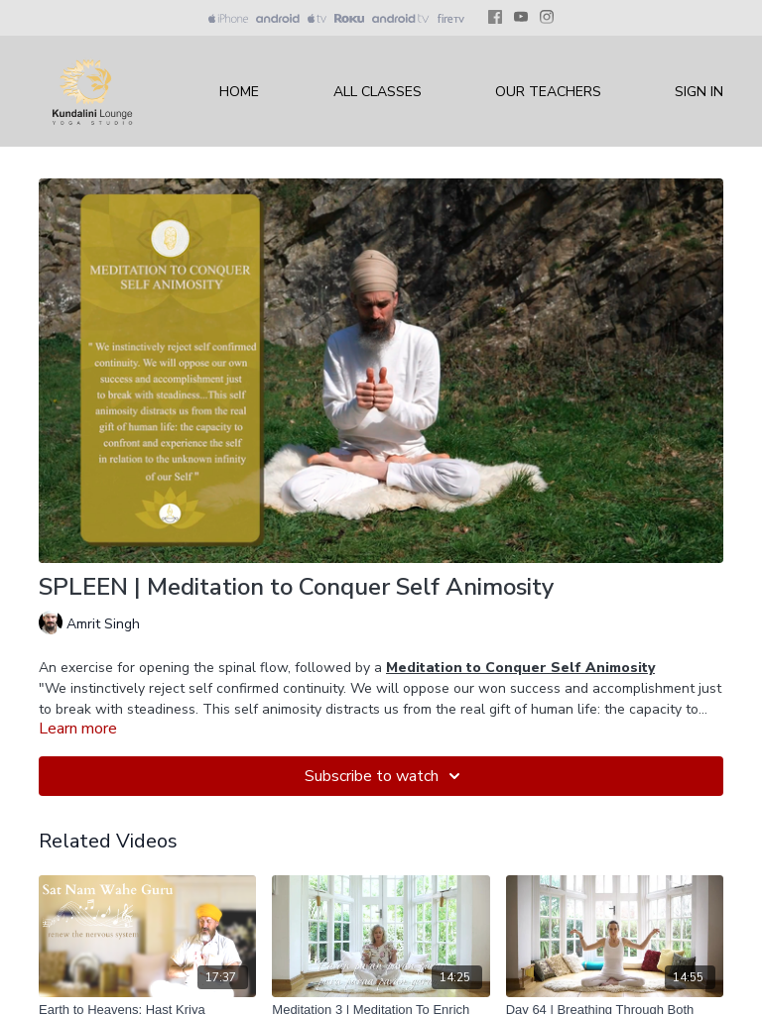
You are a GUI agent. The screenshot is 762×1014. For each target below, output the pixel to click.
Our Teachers (548, 91)
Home (239, 91)
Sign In (699, 91)
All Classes (377, 91)
